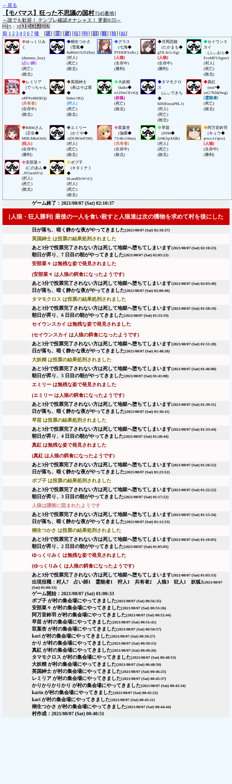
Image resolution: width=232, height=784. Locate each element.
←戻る (9, 5)
